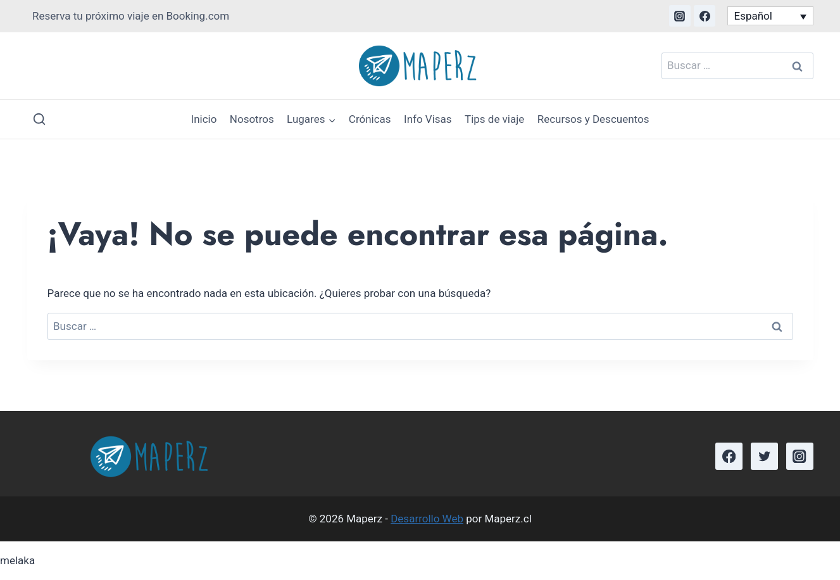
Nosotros (252, 119)
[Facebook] (704, 16)
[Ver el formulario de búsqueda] (39, 119)
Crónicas (370, 119)
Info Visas (428, 119)
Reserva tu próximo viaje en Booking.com (130, 15)
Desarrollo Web (427, 518)
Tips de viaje (494, 119)
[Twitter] (764, 456)
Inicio (204, 119)
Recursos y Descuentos (593, 119)
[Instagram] (680, 16)
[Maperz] (420, 66)
